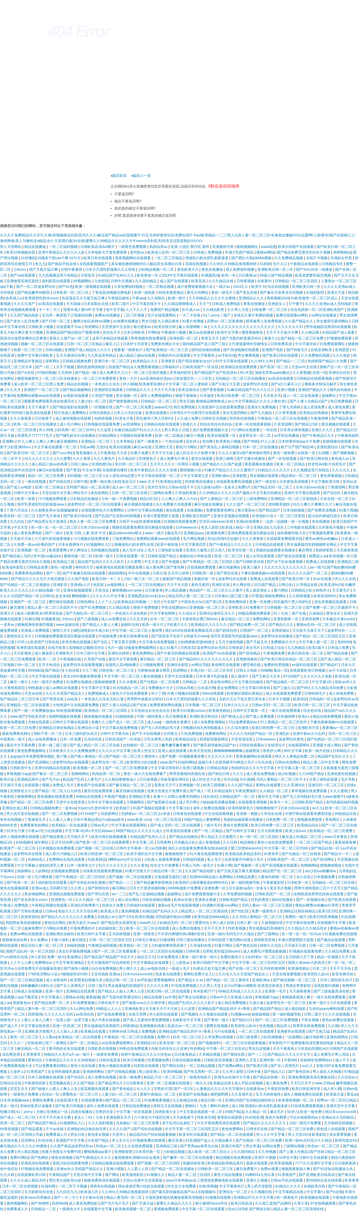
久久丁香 (89, 670)
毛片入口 (280, 264)
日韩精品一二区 (195, 682)
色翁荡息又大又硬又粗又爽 (84, 298)
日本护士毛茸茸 (136, 344)
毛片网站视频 (194, 539)
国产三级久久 (284, 688)
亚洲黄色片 (148, 458)
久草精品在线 (307, 585)
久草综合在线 (271, 814)
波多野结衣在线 (256, 384)
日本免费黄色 (168, 957)
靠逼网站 (74, 957)
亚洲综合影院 (178, 665)
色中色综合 (9, 1169)
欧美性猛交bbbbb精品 (212, 917)
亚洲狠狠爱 (123, 1152)
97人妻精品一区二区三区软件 (284, 722)
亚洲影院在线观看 (109, 390)
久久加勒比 (156, 298)
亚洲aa (115, 974)
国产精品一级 (86, 372)
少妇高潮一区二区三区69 (74, 430)
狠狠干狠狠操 (186, 396)
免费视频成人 (99, 693)
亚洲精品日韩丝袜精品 (57, 728)
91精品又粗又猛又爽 (209, 968)
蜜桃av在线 (75, 997)
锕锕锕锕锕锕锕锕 (229, 751)
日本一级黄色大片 (81, 865)
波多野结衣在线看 (233, 579)
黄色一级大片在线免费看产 (146, 774)
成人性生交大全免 (207, 779)
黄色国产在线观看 (91, 785)
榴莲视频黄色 (253, 332)
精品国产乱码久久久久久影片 (101, 562)
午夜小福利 (60, 940)
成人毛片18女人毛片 (139, 550)
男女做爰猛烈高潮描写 (267, 928)
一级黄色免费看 (106, 1054)
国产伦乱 (101, 642)
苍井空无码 (157, 487)
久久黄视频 (301, 372)
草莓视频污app (18, 774)
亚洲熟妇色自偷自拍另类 (87, 1129)
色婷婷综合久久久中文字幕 (253, 768)
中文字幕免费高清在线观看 (219, 1123)
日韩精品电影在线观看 (162, 424)
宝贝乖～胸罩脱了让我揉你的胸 (67, 315)
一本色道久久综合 (106, 384)
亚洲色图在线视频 (342, 774)
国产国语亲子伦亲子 (167, 636)
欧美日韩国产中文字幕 (211, 962)
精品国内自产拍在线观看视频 (153, 1134)
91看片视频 (348, 510)
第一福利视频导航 (246, 882)
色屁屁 (99, 585)
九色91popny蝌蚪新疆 (327, 1009)
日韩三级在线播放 (191, 940)
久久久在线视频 (338, 1014)
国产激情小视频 (76, 968)
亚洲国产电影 (273, 350)
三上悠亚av (181, 962)
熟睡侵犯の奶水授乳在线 (134, 544)
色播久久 (98, 722)
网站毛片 (81, 493)
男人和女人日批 (177, 430)
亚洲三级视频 (193, 768)
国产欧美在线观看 (342, 900)
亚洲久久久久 (322, 430)
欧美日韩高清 (242, 1203)
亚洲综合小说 (89, 728)
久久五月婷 (138, 619)
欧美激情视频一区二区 (296, 1100)
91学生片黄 (16, 831)
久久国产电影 (79, 579)
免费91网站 (19, 1157)
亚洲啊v (9, 441)
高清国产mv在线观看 (219, 653)
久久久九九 (341, 470)
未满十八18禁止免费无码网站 (177, 796)
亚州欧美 (236, 607)
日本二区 (320, 968)
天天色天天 (272, 396)
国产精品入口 (275, 1071)
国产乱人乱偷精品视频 (146, 894)
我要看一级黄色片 (129, 350)
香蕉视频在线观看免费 (55, 796)
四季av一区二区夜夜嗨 (225, 321)
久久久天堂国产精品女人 (66, 693)
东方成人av (191, 310)
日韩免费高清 (281, 344)
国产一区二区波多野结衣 (36, 287)
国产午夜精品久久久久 (93, 1157)
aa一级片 (317, 567)
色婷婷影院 (325, 550)
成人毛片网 (188, 802)
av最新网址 (116, 585)
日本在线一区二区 (335, 499)
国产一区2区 (183, 1089)
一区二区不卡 (11, 458)
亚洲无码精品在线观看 (53, 768)
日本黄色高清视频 (294, 481)
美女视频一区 (127, 396)
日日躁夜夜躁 (345, 1163)
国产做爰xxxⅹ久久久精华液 (144, 1003)
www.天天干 (148, 481)
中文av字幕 (91, 470)
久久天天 (14, 390)
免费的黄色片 (231, 957)
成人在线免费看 (342, 693)
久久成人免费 (188, 418)
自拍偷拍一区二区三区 (141, 745)
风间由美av (159, 247)
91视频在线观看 (218, 1197)
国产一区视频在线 (311, 900)
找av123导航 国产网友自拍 (249, 1209)
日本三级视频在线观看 (46, 1077)
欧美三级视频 (214, 785)
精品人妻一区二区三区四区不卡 (53, 607)
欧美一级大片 (153, 625)
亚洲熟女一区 (58, 1112)
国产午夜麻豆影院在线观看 (84, 573)
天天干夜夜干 (39, 407)
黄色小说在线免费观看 (275, 842)
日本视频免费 (324, 877)
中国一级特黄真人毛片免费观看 (162, 716)
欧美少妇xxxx (296, 831)
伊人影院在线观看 (164, 1014)
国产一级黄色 (148, 441)
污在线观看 (53, 831)
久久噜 (333, 1026)
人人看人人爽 (60, 819)
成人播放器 (44, 653)
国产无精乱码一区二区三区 (88, 613)
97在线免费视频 (184, 986)
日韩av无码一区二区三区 (272, 705)
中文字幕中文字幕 (96, 688)
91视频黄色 (50, 619)
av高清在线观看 (51, 304)
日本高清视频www (15, 1100)
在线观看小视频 (37, 785)
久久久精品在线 (221, 281)
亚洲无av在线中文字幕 (232, 1077)
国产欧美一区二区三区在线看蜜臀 (102, 842)
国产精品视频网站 (77, 390)
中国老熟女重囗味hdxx (200, 619)
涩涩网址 (28, 1140)
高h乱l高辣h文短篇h (223, 539)
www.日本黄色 (336, 837)
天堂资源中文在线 (116, 327)
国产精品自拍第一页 (269, 1077)
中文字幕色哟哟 (163, 613)
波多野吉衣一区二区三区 (286, 1003)
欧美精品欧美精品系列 (243, 854)
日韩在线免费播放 (136, 1106)
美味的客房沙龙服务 (36, 1106)
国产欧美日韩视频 (70, 1106)
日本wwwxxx (266, 739)
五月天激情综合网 (71, 355)
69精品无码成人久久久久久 (240, 991)
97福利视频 (46, 372)
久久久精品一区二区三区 (95, 900)
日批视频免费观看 (202, 567)
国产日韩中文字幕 (240, 831)
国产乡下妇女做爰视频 (285, 562)
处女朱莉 (63, 596)
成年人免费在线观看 (103, 1106)
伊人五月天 (121, 1140)
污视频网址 (135, 802)
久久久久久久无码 (59, 1014)
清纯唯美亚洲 (265, 940)
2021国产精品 (265, 585)
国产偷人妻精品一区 (87, 756)
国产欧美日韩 (257, 1066)
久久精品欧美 (214, 310)
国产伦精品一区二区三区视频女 (25, 585)
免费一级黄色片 (265, 911)
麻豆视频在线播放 (139, 504)
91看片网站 (224, 945)
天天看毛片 (341, 590)
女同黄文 (171, 733)
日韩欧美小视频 (41, 327)
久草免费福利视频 (129, 287)
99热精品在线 (345, 814)
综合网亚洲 (11, 1054)
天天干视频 (65, 367)
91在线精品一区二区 (129, 688)
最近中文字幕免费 (123, 659)
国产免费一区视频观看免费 (183, 756)
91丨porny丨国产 (217, 315)
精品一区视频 (328, 957)
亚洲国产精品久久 (313, 390)
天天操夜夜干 (184, 1117)
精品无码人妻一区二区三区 (190, 596)
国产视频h (189, 1014)
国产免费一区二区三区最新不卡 (331, 607)
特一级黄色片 (287, 1197)
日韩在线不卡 (108, 1003)
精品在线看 (153, 997)
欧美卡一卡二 (281, 802)
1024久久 (241, 287)
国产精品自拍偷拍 (184, 837)
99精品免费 (245, 877)
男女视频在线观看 (264, 476)
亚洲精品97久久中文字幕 (254, 1197)
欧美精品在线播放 (314, 413)
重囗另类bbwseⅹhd (246, 848)
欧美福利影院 (13, 567)
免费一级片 (56, 957)
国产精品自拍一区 (326, 848)
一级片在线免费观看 (284, 710)
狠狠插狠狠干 (176, 854)
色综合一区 (51, 1094)
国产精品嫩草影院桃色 (154, 882)
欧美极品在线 (221, 1083)
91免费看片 (255, 607)
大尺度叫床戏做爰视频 (53, 539)
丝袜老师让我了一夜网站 (47, 1043)
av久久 (317, 808)
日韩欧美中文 (21, 768)
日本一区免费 (71, 739)
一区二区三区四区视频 (149, 372)
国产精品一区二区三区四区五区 (321, 636)
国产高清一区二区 (274, 367)
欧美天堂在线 (201, 751)
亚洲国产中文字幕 (70, 1140)
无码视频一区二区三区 (85, 476)
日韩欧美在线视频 (102, 1048)
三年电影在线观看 (302, 527)
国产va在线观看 (23, 275)
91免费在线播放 (79, 682)
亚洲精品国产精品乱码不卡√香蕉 (224, 1009)
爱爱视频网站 (165, 980)
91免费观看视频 (157, 1100)
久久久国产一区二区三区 (246, 504)
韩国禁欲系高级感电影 (24, 923)
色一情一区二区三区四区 (260, 837)
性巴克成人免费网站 (70, 413)
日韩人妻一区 (248, 923)
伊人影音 (38, 957)
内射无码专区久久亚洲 (169, 1048)
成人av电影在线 (153, 968)
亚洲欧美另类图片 (39, 1031)
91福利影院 (315, 292)
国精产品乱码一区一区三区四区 (31, 951)
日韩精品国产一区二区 (237, 796)
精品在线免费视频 (327, 716)
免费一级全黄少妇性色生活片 (113, 481)
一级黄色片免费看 (25, 1094)
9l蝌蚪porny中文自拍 (125, 859)
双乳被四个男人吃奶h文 (155, 418)
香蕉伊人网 (272, 751)
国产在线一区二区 (243, 968)
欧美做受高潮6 (151, 384)
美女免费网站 (228, 688)
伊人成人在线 (223, 923)
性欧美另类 (37, 716)
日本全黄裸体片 (71, 544)
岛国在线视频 (196, 264)
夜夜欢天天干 (165, 785)
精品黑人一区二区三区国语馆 (205, 911)
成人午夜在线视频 (106, 1020)
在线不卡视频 (317, 258)
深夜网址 (53, 361)
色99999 (344, 642)
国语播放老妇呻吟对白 (210, 882)
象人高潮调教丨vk (193, 327)
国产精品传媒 (338, 653)
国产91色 (65, 287)
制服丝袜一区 (205, 579)
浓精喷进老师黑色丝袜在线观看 (319, 894)
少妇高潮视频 (271, 1037)
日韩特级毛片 (315, 693)
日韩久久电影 (247, 670)
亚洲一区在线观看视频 (253, 424)
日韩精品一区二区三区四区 (297, 281)
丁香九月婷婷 (290, 407)
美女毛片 (253, 648)
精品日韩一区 (212, 1100)
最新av (163, 905)
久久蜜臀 (63, 458)
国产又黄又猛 (143, 1203)
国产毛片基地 (50, 516)
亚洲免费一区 (215, 888)
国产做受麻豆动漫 (162, 802)
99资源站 (130, 1026)
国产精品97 (329, 665)
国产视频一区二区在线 (96, 848)
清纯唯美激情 (279, 504)
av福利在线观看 (305, 665)
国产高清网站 (39, 762)
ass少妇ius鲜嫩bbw (321, 871)
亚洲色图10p (102, 464)
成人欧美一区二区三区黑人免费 (39, 384)
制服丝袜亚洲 (194, 1163)
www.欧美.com (139, 819)
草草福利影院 (181, 372)
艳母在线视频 (62, 1157)
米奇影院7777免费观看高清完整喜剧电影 (301, 1043)
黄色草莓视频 (331, 476)
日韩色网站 (86, 602)
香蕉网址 (333, 819)
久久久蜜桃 (339, 791)
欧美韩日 (183, 882)
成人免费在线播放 (187, 928)
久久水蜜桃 (128, 682)
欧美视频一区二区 (88, 768)
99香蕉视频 (9, 1129)
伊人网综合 (79, 550)
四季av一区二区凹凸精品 (337, 1100)
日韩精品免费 (37, 567)
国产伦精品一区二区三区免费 (259, 1140)
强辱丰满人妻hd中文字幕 (83, 310)
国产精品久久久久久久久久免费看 (68, 917)
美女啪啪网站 (35, 894)
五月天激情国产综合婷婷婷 (109, 962)
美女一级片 (9, 1106)
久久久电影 (341, 355)
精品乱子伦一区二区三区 (164, 1077)
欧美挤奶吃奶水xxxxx (42, 298)
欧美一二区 (48, 659)
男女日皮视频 (259, 1048)
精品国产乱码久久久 (334, 756)
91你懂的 (28, 258)
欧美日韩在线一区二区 (306, 653)
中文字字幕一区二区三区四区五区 (259, 962)
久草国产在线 (95, 659)
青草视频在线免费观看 (149, 338)
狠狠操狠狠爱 (105, 682)
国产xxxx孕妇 (63, 453)
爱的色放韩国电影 (91, 367)
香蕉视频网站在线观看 (133, 258)
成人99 (237, 1106)
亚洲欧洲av (221, 476)
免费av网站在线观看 (26, 934)
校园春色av (22, 1003)
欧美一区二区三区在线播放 (36, 424)
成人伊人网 (332, 1089)
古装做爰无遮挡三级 (171, 877)
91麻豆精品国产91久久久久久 (251, 390)
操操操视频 (261, 1014)
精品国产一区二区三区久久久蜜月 (216, 590)
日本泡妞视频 (294, 510)
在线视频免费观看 (65, 871)
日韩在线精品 (100, 413)
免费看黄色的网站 (29, 573)
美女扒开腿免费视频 (75, 951)
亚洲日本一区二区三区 (112, 361)
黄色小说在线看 (83, 1066)
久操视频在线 (272, 923)
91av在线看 (322, 579)
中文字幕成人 (52, 997)
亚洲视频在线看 (152, 1026)
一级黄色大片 (70, 1209)
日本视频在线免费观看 (57, 848)
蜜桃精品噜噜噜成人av (214, 401)
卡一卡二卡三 (50, 310)
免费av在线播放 (108, 315)
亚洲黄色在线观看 (292, 1031)
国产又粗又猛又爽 (44, 269)
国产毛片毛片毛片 (115, 1203)
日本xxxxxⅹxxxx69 (138, 974)
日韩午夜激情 (72, 269)
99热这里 (204, 556)
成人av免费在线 (114, 619)
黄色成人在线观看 (331, 1129)
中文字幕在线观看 (46, 676)
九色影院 (101, 281)
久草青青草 (32, 1054)
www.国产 (18, 716)
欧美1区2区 (327, 911)
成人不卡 (343, 1060)
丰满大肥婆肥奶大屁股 (161, 516)
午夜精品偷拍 (119, 298)
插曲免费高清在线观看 (102, 1180)
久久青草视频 (286, 413)
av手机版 (144, 980)
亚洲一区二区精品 (49, 487)
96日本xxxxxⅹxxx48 (341, 1112)
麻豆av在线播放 (202, 332)
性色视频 (267, 1026)
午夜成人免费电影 (15, 905)
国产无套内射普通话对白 (242, 338)
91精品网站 (107, 435)
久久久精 (7, 1175)
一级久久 (200, 1083)
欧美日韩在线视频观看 (109, 837)
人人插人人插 (67, 1031)
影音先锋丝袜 (343, 974)
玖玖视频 (247, 779)
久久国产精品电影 (25, 315)
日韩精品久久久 (139, 390)
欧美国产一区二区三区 (18, 848)
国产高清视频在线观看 (241, 350)
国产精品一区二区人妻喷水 (228, 980)
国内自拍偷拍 (341, 390)
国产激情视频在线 (124, 401)
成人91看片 (168, 648)
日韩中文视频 (122, 281)
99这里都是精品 (171, 292)
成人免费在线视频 (102, 1077)
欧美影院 (319, 1134)
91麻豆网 (31, 619)
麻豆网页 (306, 550)
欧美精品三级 (64, 562)
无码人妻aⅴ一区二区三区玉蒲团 (267, 905)
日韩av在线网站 (288, 762)
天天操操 (74, 304)
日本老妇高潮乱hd (312, 1048)
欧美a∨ (304, 716)
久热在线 (72, 670)
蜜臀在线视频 (217, 1026)
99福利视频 (76, 945)
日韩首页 (88, 275)
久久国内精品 (146, 281)
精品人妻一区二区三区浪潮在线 (299, 1209)
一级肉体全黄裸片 (177, 722)
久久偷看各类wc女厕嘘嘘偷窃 (55, 510)
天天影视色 (23, 653)
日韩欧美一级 (203, 573)
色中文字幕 (115, 310)
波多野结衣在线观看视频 (83, 665)
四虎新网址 (110, 814)
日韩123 (159, 573)
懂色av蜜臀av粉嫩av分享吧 (317, 905)
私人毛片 (215, 859)
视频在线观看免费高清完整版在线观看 (143, 527)
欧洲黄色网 (216, 533)
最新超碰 (93, 997)
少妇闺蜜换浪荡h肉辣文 (197, 642)
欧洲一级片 (177, 298)
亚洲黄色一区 (62, 900)
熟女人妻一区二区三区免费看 (93, 521)
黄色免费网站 (143, 653)
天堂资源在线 (242, 739)
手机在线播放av (174, 607)
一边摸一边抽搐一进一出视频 (286, 521)
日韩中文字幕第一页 (249, 710)
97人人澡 (268, 441)
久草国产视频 (102, 396)
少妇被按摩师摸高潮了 (169, 945)
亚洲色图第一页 (286, 619)
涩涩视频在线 (60, 1083)
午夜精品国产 (60, 1175)
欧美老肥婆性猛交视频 (313, 275)
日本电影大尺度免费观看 (108, 252)
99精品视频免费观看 (254, 613)
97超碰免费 (107, 636)
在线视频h (24, 842)
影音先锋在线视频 (77, 642)
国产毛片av (51, 779)
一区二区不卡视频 (73, 1186)
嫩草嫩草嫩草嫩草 (176, 745)
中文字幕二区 (143, 842)
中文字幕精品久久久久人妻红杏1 (261, 401)
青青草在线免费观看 (309, 1026)
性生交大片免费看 (165, 865)
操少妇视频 (287, 774)
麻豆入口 (113, 344)
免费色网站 (262, 619)
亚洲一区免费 (260, 602)
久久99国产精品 (312, 774)
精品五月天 (146, 957)
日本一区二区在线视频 (20, 1186)
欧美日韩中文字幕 (92, 934)
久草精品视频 (210, 1054)
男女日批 (149, 321)
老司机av (138, 252)
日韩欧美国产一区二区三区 (289, 859)
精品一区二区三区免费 (46, 476)
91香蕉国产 (36, 1071)
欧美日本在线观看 (98, 258)
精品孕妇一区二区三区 (299, 476)
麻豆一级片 (19, 682)
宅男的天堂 (163, 1089)
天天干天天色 (341, 968)
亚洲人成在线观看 (173, 751)
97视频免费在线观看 (149, 1140)
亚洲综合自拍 (340, 372)
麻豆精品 (79, 940)
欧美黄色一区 (148, 275)
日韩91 (47, 596)
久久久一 (17, 1043)
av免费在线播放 (126, 321)
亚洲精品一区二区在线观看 (28, 705)
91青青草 (271, 854)
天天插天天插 (11, 785)
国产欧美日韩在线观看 (280, 355)
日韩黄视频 (245, 281)
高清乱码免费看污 (85, 905)
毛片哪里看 (44, 877)
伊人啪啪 (130, 384)
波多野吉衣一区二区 (255, 435)
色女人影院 (210, 527)
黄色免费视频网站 (32, 751)
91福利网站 (187, 762)
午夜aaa (138, 298)
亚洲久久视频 (257, 1180)
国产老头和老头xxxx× (31, 900)
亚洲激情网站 (94, 1071)
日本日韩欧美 (134, 332)
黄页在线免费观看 (99, 791)
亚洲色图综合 (328, 447)
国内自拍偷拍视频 (206, 350)
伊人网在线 (242, 585)
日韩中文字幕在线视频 (145, 510)
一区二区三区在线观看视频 (245, 1043)
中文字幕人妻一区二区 (317, 642)
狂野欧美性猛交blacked (222, 951)
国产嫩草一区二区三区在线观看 (188, 1157)
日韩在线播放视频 (187, 1060)
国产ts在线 (26, 372)
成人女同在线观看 (260, 556)
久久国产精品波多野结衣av (72, 1146)
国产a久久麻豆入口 (287, 384)
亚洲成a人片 (80, 585)
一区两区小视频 (187, 464)
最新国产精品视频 (177, 579)
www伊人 (146, 923)
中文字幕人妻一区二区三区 (299, 768)
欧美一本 (229, 275)
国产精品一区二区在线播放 (173, 1169)
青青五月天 (210, 338)
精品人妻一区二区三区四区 (190, 1175)
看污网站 (281, 590)
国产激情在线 (234, 1054)
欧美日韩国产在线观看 (296, 247)
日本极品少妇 (185, 842)
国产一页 (53, 573)
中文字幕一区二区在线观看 (204, 1209)
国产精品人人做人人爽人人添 (121, 991)
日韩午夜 (80, 481)
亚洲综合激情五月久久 (217, 613)
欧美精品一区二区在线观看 (80, 1037)
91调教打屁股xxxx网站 (221, 905)
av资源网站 (132, 424)
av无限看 (158, 848)
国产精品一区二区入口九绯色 (58, 791)
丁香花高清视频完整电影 (112, 292)
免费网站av (44, 962)
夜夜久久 (271, 338)
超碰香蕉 (253, 751)
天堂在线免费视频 (287, 974)
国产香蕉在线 (53, 699)
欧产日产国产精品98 (297, 447)
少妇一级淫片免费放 (47, 682)
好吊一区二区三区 (165, 619)
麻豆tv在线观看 (51, 470)
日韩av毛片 (100, 825)
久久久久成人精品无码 (28, 1180)
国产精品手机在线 (63, 264)
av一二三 (119, 894)
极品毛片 (174, 533)
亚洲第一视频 (247, 814)
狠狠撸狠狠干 (267, 808)
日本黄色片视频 (331, 527)
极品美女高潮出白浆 (166, 264)
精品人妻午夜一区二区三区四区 (42, 1009)
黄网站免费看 (43, 1100)
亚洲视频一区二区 (32, 550)
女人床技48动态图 (120, 476)
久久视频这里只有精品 (311, 470)
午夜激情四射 (35, 1083)
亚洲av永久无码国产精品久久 (80, 1169)
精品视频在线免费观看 (234, 1157)
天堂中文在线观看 (179, 676)
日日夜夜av (248, 275)
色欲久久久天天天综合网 (78, 911)
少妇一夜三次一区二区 (142, 579)
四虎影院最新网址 (214, 739)
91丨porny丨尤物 (30, 1112)
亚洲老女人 (277, 304)
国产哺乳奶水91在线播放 (76, 435)
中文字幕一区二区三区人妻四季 (137, 630)
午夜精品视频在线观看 (49, 905)
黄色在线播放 (212, 269)
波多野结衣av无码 (212, 648)
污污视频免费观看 (53, 499)
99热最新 (35, 688)
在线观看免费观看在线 (285, 539)
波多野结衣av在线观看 (71, 762)
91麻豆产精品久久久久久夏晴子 (230, 470)
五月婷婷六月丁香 (300, 957)
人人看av (49, 1037)
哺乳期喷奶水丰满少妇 (91, 630)
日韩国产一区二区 (254, 630)
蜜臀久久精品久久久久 (174, 1203)
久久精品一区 (256, 1112)
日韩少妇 (286, 585)
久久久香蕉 (82, 458)
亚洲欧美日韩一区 (307, 287)
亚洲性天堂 (164, 447)
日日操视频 (148, 779)
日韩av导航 (185, 688)
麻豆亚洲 (175, 1140)
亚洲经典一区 (270, 1060)
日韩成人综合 (274, 648)
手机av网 (87, 447)
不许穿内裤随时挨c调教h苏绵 (181, 934)
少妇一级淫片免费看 (305, 1123)
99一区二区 (26, 665)
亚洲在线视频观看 (78, 590)
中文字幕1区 (322, 682)
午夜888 (291, 1060)
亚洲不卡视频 (265, 1157)
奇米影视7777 (204, 991)
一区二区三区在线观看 (256, 1031)
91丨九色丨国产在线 (290, 613)
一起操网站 (294, 1037)
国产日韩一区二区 (56, 321)
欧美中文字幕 (228, 332)
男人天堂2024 (299, 1134)
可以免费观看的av (243, 722)
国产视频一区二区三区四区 (159, 1163)
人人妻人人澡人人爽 (33, 1020)
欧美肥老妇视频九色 (87, 980)
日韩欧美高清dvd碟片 (98, 247)
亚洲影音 (60, 585)
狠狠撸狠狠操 (331, 865)
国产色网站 (39, 1157)
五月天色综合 (49, 665)
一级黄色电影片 (199, 1077)
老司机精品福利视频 (342, 802)
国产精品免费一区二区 (248, 625)
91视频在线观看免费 (180, 521)
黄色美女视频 (99, 1134)
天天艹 (204, 304)
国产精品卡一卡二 (338, 854)
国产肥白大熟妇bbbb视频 (252, 258)
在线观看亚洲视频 (253, 802)
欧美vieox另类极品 (36, 1197)
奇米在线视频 (11, 819)
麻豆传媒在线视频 (130, 791)
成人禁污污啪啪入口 (62, 854)
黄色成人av (340, 458)
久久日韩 (230, 842)
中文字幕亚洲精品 (70, 962)
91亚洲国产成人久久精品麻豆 (209, 1140)
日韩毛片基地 (146, 940)
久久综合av (347, 1077)
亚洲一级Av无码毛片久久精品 (231, 934)
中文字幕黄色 (204, 355)
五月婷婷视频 (119, 934)
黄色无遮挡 (200, 585)
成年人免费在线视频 (209, 808)
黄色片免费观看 (236, 825)
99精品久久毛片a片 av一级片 (67, 1054)
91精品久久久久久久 (274, 470)
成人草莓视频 (209, 842)
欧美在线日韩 (165, 327)
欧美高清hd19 (331, 585)
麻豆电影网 (315, 1037)
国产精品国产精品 (267, 1009)
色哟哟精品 (342, 252)
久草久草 (301, 1203)
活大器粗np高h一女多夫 (216, 487)
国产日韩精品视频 (122, 1071)
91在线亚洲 (254, 1117)
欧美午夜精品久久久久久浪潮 (154, 470)
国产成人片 (9, 1026)
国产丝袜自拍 (60, 481)
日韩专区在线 (257, 1129)
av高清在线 (85, 1014)
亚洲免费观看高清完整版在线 (251, 533)
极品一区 (281, 670)
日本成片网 (206, 688)
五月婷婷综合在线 (39, 1192)
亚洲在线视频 (156, 413)
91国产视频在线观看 (150, 808)
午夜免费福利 (246, 791)
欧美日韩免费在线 (134, 636)
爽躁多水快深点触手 (321, 384)
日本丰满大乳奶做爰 (212, 676)
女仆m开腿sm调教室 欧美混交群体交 (254, 986)
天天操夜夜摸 (347, 550)
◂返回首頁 (119, 175)
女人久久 (144, 1089)
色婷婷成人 (37, 859)
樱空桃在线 (252, 665)
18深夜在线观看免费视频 (102, 871)
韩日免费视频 (341, 401)
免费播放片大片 (284, 642)
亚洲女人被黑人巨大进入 (206, 550)
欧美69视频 (172, 1071)
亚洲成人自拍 (242, 997)
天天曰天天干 (301, 1083)
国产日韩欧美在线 (250, 562)
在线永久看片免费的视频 (254, 315)
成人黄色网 (155, 567)
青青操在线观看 (230, 1117)
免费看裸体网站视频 (166, 705)
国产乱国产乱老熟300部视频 (118, 516)
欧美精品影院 (171, 481)
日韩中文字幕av (27, 493)
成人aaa (153, 722)
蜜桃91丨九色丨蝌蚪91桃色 (207, 1106)
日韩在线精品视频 (157, 900)
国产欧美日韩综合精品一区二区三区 (289, 659)
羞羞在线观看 (257, 1163)
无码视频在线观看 (105, 550)
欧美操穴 (123, 808)
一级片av (223, 287)
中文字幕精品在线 (289, 1192)
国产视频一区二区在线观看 (130, 877)
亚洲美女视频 (206, 900)
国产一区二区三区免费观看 (127, 768)
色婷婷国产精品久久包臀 (328, 361)
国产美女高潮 (247, 292)
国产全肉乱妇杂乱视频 (88, 882)
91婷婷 (265, 264)
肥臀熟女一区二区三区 (80, 1094)
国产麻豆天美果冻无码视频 (282, 292)
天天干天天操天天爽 (282, 332)
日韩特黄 (193, 951)
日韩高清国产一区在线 (200, 367)
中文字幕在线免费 (300, 923)
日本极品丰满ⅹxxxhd (339, 619)
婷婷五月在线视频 (168, 1106)
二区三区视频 (134, 315)
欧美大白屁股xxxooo (189, 710)
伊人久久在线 (345, 579)
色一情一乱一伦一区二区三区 (55, 527)
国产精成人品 (232, 716)
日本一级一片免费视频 (119, 499)
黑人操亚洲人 (150, 1071)
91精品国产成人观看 (338, 332)
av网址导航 (200, 665)
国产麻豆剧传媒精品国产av (215, 745)
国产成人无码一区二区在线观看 (175, 825)
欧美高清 (198, 281)
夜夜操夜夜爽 (346, 842)
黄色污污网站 (187, 447)
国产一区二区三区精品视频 (22, 980)
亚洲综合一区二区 (233, 1192)
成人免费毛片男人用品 (331, 1054)
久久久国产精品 (240, 785)
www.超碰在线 (68, 625)
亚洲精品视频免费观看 (67, 894)
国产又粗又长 (257, 642)
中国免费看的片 (83, 928)
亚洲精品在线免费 (81, 991)
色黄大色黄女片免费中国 (167, 791)
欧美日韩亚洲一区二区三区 (102, 854)
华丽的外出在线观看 (174, 355)
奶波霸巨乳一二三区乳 (194, 378)
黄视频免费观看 (310, 819)
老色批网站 (100, 493)
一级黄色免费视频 (132, 247)
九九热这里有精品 (102, 355)
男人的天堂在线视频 (23, 814)
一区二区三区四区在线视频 (162, 951)
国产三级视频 (88, 619)
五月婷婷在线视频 (339, 1123)
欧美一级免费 (130, 1077)
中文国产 (171, 602)
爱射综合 (35, 1060)
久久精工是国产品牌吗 (273, 1203)
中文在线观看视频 (219, 814)
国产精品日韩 (219, 774)
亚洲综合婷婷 (119, 653)
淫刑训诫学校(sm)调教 (173, 917)
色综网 (208, 441)
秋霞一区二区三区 (28, 350)
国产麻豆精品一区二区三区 (130, 785)
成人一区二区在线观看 (301, 396)
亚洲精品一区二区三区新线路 (294, 499)
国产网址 (112, 1175)
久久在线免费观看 (139, 1146)
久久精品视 (310, 332)
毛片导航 (348, 779)
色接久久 (190, 424)
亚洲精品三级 (348, 562)
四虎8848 (59, 1203)
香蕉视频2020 (278, 298)
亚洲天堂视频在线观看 (231, 516)
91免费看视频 (84, 1003)
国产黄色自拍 (247, 945)
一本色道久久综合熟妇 (130, 613)
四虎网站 (92, 327)
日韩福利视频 (194, 859)
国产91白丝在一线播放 (314, 269)
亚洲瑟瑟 (342, 350)
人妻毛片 (94, 779)
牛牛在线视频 (139, 573)
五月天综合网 (62, 842)
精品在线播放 (35, 247)
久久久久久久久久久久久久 (286, 567)
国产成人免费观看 (260, 716)
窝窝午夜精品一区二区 (158, 1094)
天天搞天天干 (78, 837)
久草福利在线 (201, 945)
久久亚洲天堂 (242, 1094)
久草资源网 (283, 424)
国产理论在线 (99, 894)
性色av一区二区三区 (324, 1146)
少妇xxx (20, 269)
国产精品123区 (307, 424)
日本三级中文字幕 (91, 653)
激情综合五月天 (19, 636)
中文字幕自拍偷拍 (267, 493)
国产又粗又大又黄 (226, 384)
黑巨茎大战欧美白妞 (65, 1180)
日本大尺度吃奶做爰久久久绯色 (110, 269)
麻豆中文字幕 (269, 796)
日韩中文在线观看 (314, 1157)
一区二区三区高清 (167, 819)
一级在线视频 (35, 481)
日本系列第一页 (148, 1152)
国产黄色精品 (123, 1089)
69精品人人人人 (109, 1009)
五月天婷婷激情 (270, 831)
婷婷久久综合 (271, 945)
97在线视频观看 (323, 1203)
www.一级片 (155, 533)
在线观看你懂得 (115, 470)
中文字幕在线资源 (35, 1026)
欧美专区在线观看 (194, 1134)
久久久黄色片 (104, 458)
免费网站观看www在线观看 (39, 396)
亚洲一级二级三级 (53, 745)
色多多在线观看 (168, 974)
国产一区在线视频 (283, 458)
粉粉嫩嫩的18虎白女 (37, 986)
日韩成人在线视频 (28, 991)
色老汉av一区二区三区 (185, 1026)
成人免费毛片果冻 (174, 458)
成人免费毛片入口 (114, 372)
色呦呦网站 (80, 774)
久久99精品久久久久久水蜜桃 (213, 298)
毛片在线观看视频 (185, 905)
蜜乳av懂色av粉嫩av (322, 539)
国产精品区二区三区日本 (20, 699)
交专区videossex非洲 (216, 521)
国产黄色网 (175, 567)
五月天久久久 (161, 464)
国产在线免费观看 (112, 1014)
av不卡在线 (338, 670)
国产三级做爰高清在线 (331, 991)
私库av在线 (183, 900)
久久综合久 (187, 613)
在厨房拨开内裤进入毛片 (235, 762)
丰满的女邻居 (341, 258)
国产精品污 (54, 670)
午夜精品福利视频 (103, 945)
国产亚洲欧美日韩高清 (317, 1175)
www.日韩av (324, 1083)
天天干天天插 (165, 390)
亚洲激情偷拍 (247, 659)
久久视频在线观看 (214, 1014)
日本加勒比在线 (96, 304)
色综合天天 (112, 332)
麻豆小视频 (195, 435)
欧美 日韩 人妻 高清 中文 (86, 533)
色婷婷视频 (103, 418)
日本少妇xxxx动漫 (310, 487)
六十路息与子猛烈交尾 (152, 1117)
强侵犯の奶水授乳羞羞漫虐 (207, 258)
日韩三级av (80, 464)
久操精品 (316, 613)
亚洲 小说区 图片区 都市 (190, 247)
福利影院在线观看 (56, 281)
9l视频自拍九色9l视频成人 (204, 728)
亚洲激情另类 (223, 247)
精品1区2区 (149, 499)
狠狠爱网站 (26, 796)
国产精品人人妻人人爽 (100, 625)
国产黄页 (73, 470)
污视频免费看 (153, 665)
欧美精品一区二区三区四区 (106, 710)
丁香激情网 (336, 487)
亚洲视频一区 (190, 785)
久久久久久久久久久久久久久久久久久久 (243, 327)
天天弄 (122, 453)
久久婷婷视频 (300, 596)
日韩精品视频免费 (77, 361)
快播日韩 (7, 1112)
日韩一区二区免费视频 (327, 945)
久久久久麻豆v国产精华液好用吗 (244, 453)
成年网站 (41, 842)
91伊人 (292, 1112)
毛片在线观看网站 (162, 315)
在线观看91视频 (327, 986)
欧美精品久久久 (146, 361)
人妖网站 (42, 871)
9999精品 (35, 670)
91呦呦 (266, 670)
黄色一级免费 (284, 453)
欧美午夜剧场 (168, 544)
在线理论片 (276, 745)
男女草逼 (253, 1146)
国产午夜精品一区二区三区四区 (208, 562)
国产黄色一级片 (217, 1020)
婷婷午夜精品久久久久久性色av (146, 1054)
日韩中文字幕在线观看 (70, 722)
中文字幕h (315, 1192)
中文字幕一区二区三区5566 (286, 848)
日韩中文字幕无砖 (115, 733)
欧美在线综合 (189, 390)
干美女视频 (310, 1020)
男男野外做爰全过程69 (145, 699)
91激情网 (166, 940)
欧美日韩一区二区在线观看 (169, 991)
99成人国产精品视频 (276, 275)
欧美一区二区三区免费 (18, 728)
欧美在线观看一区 (222, 435)
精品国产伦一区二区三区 (283, 871)
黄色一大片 (128, 378)
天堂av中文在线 (304, 367)
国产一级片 (54, 533)
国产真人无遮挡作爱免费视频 (146, 1020)
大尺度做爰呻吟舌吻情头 (248, 344)
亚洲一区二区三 (13, 1123)
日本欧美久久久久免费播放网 (72, 751)
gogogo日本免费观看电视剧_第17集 (39, 756)
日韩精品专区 (333, 264)
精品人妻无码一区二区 (124, 1197)
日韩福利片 (170, 367)
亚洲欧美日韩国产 (196, 516)
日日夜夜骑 (135, 1083)
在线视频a (195, 510)
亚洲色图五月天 (119, 1117)
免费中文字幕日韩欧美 (35, 355)
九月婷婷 (65, 372)
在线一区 (319, 372)
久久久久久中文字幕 (109, 596)
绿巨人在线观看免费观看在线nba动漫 (198, 848)
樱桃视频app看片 (98, 1152)
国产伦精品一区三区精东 (301, 854)
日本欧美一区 (298, 882)
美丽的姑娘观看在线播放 (276, 550)
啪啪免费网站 (276, 596)
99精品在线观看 (89, 796)
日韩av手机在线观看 (287, 1180)
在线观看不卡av (69, 327)
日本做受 (207, 396)
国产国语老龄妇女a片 (195, 361)
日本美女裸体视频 (295, 430)
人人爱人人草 (138, 1169)
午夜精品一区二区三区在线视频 (283, 418)
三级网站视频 (294, 1146)
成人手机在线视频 (249, 1083)
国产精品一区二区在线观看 (232, 1134)
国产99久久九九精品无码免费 (320, 688)
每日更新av (143, 327)
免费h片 (245, 487)
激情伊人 (152, 756)
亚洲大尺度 (336, 292)
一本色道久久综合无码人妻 (103, 699)
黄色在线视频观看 (15, 888)
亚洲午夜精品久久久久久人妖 (62, 252)
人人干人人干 (137, 310)
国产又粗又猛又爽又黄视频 (239, 871)
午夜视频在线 (71, 659)
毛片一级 (114, 648)
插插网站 (24, 871)
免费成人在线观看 (320, 562)
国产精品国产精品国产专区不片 (109, 957)
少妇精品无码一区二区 (174, 923)
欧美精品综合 (186, 739)
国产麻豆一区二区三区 (50, 774)
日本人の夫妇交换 (128, 413)
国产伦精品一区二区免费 (160, 682)
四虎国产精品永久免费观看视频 (134, 367)
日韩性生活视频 (214, 418)
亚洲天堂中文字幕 (341, 1106)
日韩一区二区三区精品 (85, 344)
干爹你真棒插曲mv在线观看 (263, 573)
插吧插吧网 (219, 1094)
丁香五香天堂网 (124, 642)
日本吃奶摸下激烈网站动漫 (230, 940)
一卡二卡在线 (190, 315)
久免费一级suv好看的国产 (35, 544)
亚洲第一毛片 (276, 991)
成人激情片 (240, 676)
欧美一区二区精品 (169, 435)
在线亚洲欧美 (322, 350)
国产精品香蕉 (53, 837)
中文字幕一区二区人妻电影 (187, 384)
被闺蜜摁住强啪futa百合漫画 (137, 1157)
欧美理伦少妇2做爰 (142, 762)
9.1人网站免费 (82, 1009)
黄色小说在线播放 (228, 1175)
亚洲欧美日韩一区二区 (275, 269)
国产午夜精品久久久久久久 (231, 544)
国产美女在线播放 (193, 997)
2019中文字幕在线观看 (180, 275)
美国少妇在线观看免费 (70, 1163)
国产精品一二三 (121, 882)
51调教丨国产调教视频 (336, 453)
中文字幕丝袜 (306, 344)
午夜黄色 (107, 453)
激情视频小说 (191, 470)
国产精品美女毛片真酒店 (47, 521)
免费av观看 (270, 1169)
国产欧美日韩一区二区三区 (28, 453)
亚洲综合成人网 (15, 808)
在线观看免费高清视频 (234, 481)
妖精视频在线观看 (337, 441)
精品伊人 (283, 1026)
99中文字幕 (293, 751)
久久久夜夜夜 (21, 418)
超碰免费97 (33, 928)
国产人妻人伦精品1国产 (309, 401)
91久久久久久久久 (39, 458)
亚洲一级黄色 (144, 934)
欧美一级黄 (26, 499)
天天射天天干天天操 (162, 1009)
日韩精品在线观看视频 (314, 378)
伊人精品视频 (176, 590)
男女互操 (186, 401)
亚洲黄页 (168, 361)
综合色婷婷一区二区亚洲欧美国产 (317, 310)
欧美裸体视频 (150, 521)
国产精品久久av (191, 980)
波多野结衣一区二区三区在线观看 (94, 504)
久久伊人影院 (233, 1071)
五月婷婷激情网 (273, 968)
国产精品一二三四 (291, 361)
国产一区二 (44, 367)
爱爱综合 (202, 923)
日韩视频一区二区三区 (285, 607)
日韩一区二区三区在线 (130, 493)
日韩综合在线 (11, 1083)
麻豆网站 (119, 888)
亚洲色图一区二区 (184, 338)
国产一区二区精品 (209, 831)
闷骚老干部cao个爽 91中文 (60, 258)
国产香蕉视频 (213, 390)
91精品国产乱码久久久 (116, 275)
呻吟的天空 (84, 567)
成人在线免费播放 (43, 739)
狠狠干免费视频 (146, 607)
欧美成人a (14, 298)
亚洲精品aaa (194, 533)
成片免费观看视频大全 (195, 287)
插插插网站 (117, 573)
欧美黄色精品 (220, 710)
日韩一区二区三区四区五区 (111, 940)
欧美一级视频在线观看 (93, 287)
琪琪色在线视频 (242, 418)
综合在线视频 (278, 287)
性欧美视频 (237, 928)
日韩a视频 (54, 350)
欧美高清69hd (325, 596)
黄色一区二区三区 (25, 1037)
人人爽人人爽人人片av (179, 499)
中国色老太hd (192, 602)
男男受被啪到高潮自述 (187, 774)
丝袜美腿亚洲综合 (175, 779)
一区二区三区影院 (291, 516)
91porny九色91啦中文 (96, 808)
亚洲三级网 (224, 458)
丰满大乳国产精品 (240, 252)
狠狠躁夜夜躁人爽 (296, 997)
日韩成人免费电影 (227, 304)
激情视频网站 (17, 1203)
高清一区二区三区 (229, 556)
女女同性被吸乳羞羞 (64, 1071)
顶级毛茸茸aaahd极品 (273, 372)
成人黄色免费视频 (261, 774)
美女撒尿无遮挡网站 (333, 321)
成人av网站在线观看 (62, 688)
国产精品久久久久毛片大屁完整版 (38, 579)
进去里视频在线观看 (330, 602)
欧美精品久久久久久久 (209, 625)
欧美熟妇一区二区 (134, 945)
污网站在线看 (57, 928)
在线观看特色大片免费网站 (103, 510)
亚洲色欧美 (134, 1009)
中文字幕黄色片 (232, 1186)
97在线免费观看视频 (307, 1106)
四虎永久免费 (113, 905)
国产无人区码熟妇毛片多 (161, 728)
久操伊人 (17, 1071)
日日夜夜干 (44, 418)
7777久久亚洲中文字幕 (314, 1163)
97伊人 (22, 642)
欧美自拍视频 (120, 447)
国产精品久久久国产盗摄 (222, 464)
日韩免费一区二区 (280, 819)
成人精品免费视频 (232, 1003)
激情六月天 (61, 630)
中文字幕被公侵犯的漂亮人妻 (41, 865)
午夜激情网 (319, 418)
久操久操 (257, 1003)
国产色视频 (170, 562)
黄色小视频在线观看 (115, 1066)
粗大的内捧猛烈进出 (324, 516)
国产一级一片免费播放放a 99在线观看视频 (48, 710)
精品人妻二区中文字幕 (321, 762)
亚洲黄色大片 (21, 791)
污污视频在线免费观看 (91, 539)
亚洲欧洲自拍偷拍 (60, 934)
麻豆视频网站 (68, 441)
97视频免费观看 (340, 338)
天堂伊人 (119, 1134)
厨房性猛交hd (346, 1140)
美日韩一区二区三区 (131, 464)
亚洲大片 (7, 613)
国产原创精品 (250, 653)
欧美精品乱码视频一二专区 (139, 602)
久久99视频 (267, 1152)
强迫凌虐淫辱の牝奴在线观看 (142, 1186)
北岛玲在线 (93, 739)
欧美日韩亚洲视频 (324, 917)
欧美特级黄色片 (241, 808)
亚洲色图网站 (338, 1037)
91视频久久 (156, 1175)
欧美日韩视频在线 (21, 252)
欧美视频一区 (340, 556)
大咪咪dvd (145, 670)
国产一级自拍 (266, 481)
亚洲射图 (240, 476)
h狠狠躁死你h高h (74, 974)
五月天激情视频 (231, 642)
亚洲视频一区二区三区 (207, 607)
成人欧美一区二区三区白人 (210, 1152)
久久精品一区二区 (274, 791)
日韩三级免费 (247, 1037)
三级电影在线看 (171, 550)
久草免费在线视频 (219, 1037)
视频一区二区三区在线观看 (43, 344)
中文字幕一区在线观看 (134, 1112)
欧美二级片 (121, 304)
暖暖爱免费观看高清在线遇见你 (49, 401)
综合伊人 (193, 441)
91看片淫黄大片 (138, 871)
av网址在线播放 (324, 315)
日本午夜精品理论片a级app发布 (99, 819)
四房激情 (35, 1014)
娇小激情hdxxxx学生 (212, 1203)
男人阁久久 (128, 968)
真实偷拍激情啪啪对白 (129, 264)
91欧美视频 (208, 1186)
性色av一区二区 (109, 1146)
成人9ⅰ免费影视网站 (210, 722)
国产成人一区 (201, 791)
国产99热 (251, 441)
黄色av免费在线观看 (338, 1020)
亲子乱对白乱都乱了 (178, 1123)
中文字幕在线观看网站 (129, 825)
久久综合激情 (238, 728)
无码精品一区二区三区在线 (334, 882)
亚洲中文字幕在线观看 (302, 493)
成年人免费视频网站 (156, 396)
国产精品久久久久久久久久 (265, 1123)
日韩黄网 (164, 842)
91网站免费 (271, 1146)
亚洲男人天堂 (246, 1060)
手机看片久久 (177, 625)
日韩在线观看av (252, 745)
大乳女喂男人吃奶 (158, 739)
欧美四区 (300, 699)
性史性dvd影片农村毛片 (327, 464)
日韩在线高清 (110, 1060)
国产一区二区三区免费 (134, 407)
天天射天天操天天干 (308, 630)
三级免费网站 (257, 499)
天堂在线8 (99, 974)
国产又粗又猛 (319, 1031)
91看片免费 (139, 453)
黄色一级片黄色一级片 (199, 957)
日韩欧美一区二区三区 (215, 1169)
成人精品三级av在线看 (137, 355)
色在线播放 (321, 521)
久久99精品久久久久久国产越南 (225, 493)
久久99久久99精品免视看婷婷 (233, 264)
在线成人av (106, 917)
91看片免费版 (193, 321)
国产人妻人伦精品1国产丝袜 (125, 705)
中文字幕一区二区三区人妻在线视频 (133, 676)
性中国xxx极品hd (48, 556)
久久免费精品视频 (289, 258)
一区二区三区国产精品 (314, 842)
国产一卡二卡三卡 (68, 1197)
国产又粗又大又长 (266, 676)
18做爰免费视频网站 (140, 648)
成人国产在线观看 (174, 281)
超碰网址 (329, 396)
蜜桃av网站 (265, 252)
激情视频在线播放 (98, 716)
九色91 (101, 447)
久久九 (238, 774)
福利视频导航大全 (292, 533)
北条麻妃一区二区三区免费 (138, 1123)
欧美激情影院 (133, 1175)
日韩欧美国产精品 (162, 556)
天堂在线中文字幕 (57, 493)
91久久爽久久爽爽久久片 (313, 504)
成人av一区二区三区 (129, 487)
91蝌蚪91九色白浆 (260, 1175)
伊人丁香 (158, 693)
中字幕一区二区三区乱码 (226, 1048)
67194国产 (292, 676)
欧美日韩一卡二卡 (107, 579)
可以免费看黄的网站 (51, 1066)
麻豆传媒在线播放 (209, 504)
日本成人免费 (339, 648)
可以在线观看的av (305, 1117)
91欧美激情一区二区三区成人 (315, 298)
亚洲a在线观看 (248, 521)
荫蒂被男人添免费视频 (264, 321)
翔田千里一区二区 (48, 733)
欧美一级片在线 (318, 751)
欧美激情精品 (299, 968)
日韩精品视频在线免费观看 (113, 1163)
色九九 (40, 264)
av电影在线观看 (76, 396)
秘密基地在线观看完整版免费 (120, 567)
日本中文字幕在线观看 (106, 802)
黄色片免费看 (276, 1117)
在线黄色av (255, 1089)
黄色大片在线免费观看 (130, 693)
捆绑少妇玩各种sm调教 (92, 321)
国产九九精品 (262, 413)
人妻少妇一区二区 (92, 401)
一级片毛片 (212, 825)
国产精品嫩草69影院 (34, 292)
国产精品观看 (32, 1129)
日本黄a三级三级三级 (232, 596)
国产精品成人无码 (17, 556)
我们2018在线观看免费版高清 (189, 630)
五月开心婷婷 (179, 573)
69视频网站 (82, 281)
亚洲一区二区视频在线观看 (169, 1083)
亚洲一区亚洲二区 (67, 1026)
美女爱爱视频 (340, 1134)
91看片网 (224, 865)
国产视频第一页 (247, 865)
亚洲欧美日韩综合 (204, 716)
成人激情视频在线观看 (73, 418)
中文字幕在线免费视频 (157, 642)
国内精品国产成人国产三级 (204, 344)
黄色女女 (334, 613)
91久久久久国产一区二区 (308, 573)
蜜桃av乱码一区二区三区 (316, 625)
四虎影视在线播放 (199, 481)
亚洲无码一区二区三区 (326, 785)
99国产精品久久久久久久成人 (140, 831)
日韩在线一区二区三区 (117, 670)
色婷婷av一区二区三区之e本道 (146, 814)
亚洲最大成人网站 (327, 745)
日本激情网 (286, 716)
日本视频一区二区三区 (203, 705)
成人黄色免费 (339, 407)
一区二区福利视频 (64, 247)
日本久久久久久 (237, 705)
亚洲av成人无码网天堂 (50, 888)
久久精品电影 (120, 607)
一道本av (8, 625)
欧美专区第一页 (241, 550)
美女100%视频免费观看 (82, 676)
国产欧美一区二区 (21, 882)
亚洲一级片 (54, 991)
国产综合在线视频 (148, 1129)
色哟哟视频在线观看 (65, 716)
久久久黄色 (139, 865)
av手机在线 (227, 355)
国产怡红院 (240, 911)
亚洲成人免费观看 (35, 630)
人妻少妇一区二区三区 (119, 1094)
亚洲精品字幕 (140, 796)
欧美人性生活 (145, 751)
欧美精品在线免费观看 (239, 367)
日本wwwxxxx (187, 527)
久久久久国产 (25, 304)
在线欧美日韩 (315, 1186)
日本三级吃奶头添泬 (81, 733)
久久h (223, 974)
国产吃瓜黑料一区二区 (201, 1071)
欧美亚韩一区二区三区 (18, 516)
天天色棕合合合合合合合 (150, 710)
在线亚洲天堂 (68, 1100)
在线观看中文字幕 (98, 1209)
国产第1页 (214, 602)
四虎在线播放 (82, 1112)
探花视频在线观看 (95, 1089)
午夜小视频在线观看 (183, 693)
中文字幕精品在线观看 (151, 962)
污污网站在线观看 (246, 430)
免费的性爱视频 (277, 665)
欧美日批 (7, 779)
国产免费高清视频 (322, 510)
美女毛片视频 (281, 888)
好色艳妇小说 (263, 516)
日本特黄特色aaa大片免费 (299, 441)
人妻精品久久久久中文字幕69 (220, 1089)
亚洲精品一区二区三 (97, 441)
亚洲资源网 (310, 619)
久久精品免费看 (338, 951)
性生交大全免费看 (182, 1186)
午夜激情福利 (348, 435)
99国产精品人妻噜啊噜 (202, 819)
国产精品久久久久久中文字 (289, 1054)
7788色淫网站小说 (43, 974)
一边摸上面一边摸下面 (70, 1020)
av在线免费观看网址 (118, 1043)
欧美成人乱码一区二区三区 (169, 252)
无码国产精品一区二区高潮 (88, 487)
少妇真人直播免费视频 (162, 859)
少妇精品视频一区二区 (156, 269)
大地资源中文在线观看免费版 (221, 407)
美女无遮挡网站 (236, 413)
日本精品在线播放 (84, 499)
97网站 (153, 332)
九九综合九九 (67, 1192)
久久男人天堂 (238, 310)
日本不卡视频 (279, 699)
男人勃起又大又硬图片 (219, 837)
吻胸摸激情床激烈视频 (35, 625)
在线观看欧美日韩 (32, 1175)
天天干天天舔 (178, 585)
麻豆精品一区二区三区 (158, 659)
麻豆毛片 (277, 1112)
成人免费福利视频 (240, 269)
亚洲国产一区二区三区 (42, 390)
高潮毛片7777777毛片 (35, 435)
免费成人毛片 (63, 785)
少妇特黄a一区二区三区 (264, 957)
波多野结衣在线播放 (277, 636)
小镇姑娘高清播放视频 (218, 802)
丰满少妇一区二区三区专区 (212, 670)
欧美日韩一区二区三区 (312, 705)
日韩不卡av (128, 521)
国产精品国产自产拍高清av (216, 372)
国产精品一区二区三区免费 (302, 338)
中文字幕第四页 (194, 544)
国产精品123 (242, 1020)
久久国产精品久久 (299, 321)
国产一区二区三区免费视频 (277, 1020)
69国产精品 (234, 1112)
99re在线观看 (213, 693)
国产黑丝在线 (227, 573)
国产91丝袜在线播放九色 (333, 1169)
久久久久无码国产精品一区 (252, 733)
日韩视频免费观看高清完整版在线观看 (65, 636)
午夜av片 (35, 831)
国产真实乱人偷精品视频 (220, 447)
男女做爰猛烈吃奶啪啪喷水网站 (312, 544)
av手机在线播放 (287, 435)
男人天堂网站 (11, 247)
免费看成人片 (57, 1134)
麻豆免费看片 (247, 1169)
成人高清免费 (314, 407)
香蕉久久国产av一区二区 (69, 338)
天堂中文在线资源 (71, 802)
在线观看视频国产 (94, 264)
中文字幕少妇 (180, 808)
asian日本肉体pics (180, 1180)
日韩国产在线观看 (343, 1048)
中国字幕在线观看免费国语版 (309, 814)
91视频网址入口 (99, 544)
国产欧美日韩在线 (314, 458)
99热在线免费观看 (134, 1048)
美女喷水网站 (221, 682)
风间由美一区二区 (107, 774)
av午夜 (170, 997)
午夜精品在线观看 (305, 264)
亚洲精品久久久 (252, 298)
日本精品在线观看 (270, 544)
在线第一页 (306, 453)
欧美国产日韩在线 (45, 642)
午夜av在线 (94, 1197)
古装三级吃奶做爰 (324, 779)
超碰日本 (205, 762)
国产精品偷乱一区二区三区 (288, 682)
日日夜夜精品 (185, 1054)
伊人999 (45, 430)
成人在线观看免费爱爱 (284, 693)
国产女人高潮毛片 (71, 986)
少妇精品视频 (174, 1152)
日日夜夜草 (154, 590)
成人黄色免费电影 (28, 533)
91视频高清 (210, 275)
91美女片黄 (124, 418)
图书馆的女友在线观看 (67, 1048)
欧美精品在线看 (94, 1031)
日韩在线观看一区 (131, 556)
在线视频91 (207, 1192)
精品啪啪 (247, 842)
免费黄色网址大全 (165, 344)
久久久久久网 (158, 986)
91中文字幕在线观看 (232, 361)
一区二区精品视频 (160, 287)
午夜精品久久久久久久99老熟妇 (71, 1060)
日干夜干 (296, 304)
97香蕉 (257, 596)
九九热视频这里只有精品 (58, 275)
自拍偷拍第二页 (111, 928)
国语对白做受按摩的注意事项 (24, 338)
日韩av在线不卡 (181, 487)
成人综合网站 (129, 900)
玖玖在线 (265, 762)
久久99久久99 (262, 361)
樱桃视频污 (81, 596)
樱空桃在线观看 (62, 602)
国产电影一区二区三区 (123, 756)
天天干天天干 (215, 928)
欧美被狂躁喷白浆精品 (245, 693)
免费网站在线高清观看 (67, 859)
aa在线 (73, 699)
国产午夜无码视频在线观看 (179, 653)
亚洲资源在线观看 (31, 648)
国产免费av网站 (231, 1066)
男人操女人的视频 (327, 1071)
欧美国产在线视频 (194, 1094)
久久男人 (78, 888)
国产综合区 (332, 493)
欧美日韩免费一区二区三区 (239, 396)
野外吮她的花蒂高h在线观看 (329, 327)
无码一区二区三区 (343, 733)
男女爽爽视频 (249, 355)
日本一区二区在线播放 (260, 447)
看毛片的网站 (198, 292)
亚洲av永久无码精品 (338, 1117)
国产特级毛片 (297, 350)
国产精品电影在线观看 (70, 407)
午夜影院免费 (278, 1089)
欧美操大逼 (335, 1094)
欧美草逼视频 (281, 1163)
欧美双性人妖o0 (316, 974)
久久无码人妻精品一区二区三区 (257, 917)
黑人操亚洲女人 (259, 590)
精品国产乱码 (74, 779)
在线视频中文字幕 (332, 923)
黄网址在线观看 (269, 785)
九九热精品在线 (185, 1100)
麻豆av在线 (143, 447)
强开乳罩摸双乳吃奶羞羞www (41, 504)
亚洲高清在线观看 (35, 1163)
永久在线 (304, 877)
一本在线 (270, 430)
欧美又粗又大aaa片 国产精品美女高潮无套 (103, 923)
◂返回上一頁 (141, 175)
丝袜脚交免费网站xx (316, 1060)
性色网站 (197, 1048)
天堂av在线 (33, 693)
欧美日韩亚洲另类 (306, 1089)
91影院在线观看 (147, 1066)
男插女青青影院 (299, 986)
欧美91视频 (144, 917)
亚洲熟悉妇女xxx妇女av (147, 596)
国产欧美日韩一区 (296, 579)
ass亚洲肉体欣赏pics (157, 378)
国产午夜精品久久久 (318, 435)
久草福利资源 (186, 493)
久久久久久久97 (291, 327)
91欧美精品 (97, 859)
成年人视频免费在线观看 (20, 837)
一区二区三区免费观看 (98, 378)
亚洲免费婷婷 (236, 602)
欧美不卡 (258, 287)
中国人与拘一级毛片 (198, 865)
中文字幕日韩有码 (256, 688)
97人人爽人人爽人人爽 (36, 441)
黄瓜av (352, 1094)
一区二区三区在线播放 (60, 378)
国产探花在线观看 (292, 556)
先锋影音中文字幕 (187, 1020)
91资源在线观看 (179, 831)
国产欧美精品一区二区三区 (168, 350)
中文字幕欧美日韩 (326, 481)
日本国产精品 (98, 1140)
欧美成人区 (110, 911)
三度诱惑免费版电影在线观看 (220, 1180)
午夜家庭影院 (274, 882)
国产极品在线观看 (331, 940)
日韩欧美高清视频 (218, 1060)
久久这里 (104, 430)
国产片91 (125, 917)
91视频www (240, 1014)
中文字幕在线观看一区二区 (56, 447)
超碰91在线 (130, 625)
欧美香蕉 (352, 1180)
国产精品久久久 (281, 625)
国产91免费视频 (93, 607)
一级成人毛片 (179, 968)
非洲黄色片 (64, 653)
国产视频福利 (209, 1043)
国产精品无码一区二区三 (273, 487)
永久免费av (39, 940)
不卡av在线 (55, 1129)
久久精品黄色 (169, 321)
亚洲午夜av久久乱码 (309, 733)
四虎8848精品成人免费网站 (212, 877)
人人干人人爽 (21, 962)
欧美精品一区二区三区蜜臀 (332, 831)
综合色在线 (312, 710)
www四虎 (268, 247)
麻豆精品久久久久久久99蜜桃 (24, 1146)
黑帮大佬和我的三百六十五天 (318, 888)
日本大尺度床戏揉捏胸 (147, 888)
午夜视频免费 (274, 653)
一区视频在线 (102, 407)
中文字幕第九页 (196, 476)
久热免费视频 (192, 733)
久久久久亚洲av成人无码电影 (329, 304)
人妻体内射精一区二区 (275, 877)
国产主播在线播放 (251, 458)
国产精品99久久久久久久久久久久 (206, 659)
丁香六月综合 (17, 510)
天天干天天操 (162, 453)
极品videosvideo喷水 (126, 533)
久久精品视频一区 (46, 590)
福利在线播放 (282, 900)
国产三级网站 (268, 934)
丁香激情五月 (35, 819)
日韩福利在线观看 (141, 905)
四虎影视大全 (166, 1112)
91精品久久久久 (288, 1186)
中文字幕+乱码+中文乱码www (89, 831)
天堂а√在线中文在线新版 (143, 1180)
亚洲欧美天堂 (309, 728)
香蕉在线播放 (254, 304)
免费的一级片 (296, 917)
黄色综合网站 (55, 923)
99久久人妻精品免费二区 (295, 756)
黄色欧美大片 (188, 269)
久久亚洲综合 (295, 785)
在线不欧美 (57, 648)
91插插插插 (125, 716)
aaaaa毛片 (162, 407)
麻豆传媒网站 (230, 567)
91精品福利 (223, 791)
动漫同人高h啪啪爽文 (122, 665)
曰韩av (50, 911)
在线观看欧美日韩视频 (308, 670)
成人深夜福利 (57, 980)
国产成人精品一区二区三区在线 (95, 745)
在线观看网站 (299, 745)
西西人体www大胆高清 (306, 962)
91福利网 (48, 1186)
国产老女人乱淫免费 (23, 321)
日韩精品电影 (218, 768)
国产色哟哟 (40, 1203)
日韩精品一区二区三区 (159, 401)
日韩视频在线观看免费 (102, 424)
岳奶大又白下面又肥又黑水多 (243, 699)
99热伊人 (322, 590)
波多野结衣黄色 (292, 739)
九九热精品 (296, 648)
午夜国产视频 (115, 796)
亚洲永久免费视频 (262, 407)
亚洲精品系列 (28, 779)
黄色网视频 (130, 911)
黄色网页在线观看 (226, 665)
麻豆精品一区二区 (236, 619)
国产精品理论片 (111, 1083)
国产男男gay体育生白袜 (199, 1146)
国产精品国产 (270, 510)
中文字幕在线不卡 (147, 304)
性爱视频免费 (159, 1060)
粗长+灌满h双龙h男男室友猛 (40, 613)
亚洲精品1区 (147, 1043)
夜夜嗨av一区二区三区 (340, 728)
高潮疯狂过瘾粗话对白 (87, 648)
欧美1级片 (317, 648)
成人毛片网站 (71, 424)
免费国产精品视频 (165, 310)
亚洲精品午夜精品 (28, 361)
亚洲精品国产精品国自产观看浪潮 (73, 332)
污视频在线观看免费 (136, 435)
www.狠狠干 (334, 796)
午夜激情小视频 (174, 332)
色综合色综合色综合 (216, 424)
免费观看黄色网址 (221, 510)
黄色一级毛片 (222, 292)
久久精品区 (127, 458)
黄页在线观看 (202, 458)
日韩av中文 (219, 997)
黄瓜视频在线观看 (336, 424)
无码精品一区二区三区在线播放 (240, 378)
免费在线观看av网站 (292, 315)
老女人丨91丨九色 (89, 1117)
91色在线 (46, 1140)
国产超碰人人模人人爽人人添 (55, 1089)
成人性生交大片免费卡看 (196, 453)
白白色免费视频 (104, 968)
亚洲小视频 (286, 390)
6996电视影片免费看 (185, 888)
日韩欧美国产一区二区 (273, 894)
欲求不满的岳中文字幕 (144, 854)
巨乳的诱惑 (260, 900)
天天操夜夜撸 (300, 991)
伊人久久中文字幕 (271, 1134)
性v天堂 (246, 372)
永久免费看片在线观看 (174, 504)
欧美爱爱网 (58, 550)
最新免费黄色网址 (17, 733)
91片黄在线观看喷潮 (206, 854)
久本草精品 (125, 441)
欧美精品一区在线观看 (70, 825)
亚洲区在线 (221, 585)
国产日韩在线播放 (28, 911)
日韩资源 (236, 648)
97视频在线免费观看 (37, 1169)
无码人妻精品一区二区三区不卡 (281, 779)
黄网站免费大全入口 (200, 974)
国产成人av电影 (19, 487)
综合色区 (210, 796)
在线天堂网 (137, 1014)
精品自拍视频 (78, 384)
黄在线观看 (175, 510)
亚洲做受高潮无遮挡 (23, 281)
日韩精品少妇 (302, 590)
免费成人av (318, 556)
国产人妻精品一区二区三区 (222, 499)
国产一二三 (257, 1054)
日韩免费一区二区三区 (270, 310)
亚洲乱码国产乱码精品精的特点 (250, 1100)
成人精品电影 (296, 1009)
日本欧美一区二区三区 (71, 292)
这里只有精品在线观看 (110, 338)
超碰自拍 (187, 556)
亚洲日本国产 (232, 1146)
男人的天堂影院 (260, 1186)
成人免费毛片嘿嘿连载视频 (265, 951)
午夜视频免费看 (322, 533)
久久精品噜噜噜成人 (180, 304)
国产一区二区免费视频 (60, 814)
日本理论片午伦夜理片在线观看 (195, 413)
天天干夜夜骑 (284, 1048)
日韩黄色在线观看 (188, 814)
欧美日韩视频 (134, 1060)
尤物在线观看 (39, 722)
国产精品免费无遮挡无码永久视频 (304, 252)
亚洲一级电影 (145, 292)
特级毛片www (197, 636)
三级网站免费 (161, 493)
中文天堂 (21, 527)
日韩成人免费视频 (208, 252)
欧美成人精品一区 (236, 527)
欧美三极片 (252, 567)
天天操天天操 (21, 539)
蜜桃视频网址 (247, 247)
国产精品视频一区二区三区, (295, 980)
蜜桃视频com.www (127, 590)
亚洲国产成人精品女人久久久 (88, 350)
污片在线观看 (341, 1003)
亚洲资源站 (280, 630)
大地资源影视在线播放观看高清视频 (174, 1197)
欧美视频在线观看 (315, 1197)
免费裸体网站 (216, 733)
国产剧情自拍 (226, 630)
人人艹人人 (107, 602)
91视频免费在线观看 (340, 934)
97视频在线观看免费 (306, 951)
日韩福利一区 (320, 699)
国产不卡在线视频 (146, 733)
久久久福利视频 (101, 1123)
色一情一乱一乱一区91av (301, 934)
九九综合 (17, 521)
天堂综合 (102, 590)
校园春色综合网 (15, 940)
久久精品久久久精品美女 (308, 928)
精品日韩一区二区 (168, 871)
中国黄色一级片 (13, 739)
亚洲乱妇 (260, 527)
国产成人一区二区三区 (126, 722)
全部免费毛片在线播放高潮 (39, 968)
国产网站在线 (173, 1066)
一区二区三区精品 (168, 258)
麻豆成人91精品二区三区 (302, 837)
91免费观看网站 (332, 344)
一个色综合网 (172, 441)
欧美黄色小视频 (229, 441)
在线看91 (265, 281)
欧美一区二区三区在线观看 (148, 928)
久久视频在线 (262, 1192)
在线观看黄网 (92, 1100)
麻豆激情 (17, 607)
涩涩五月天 (19, 1089)
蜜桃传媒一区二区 (78, 556)
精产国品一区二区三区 (123, 1100)
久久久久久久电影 (318, 676)
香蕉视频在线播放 (259, 464)
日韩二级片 (97, 986)
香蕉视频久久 (87, 453)
